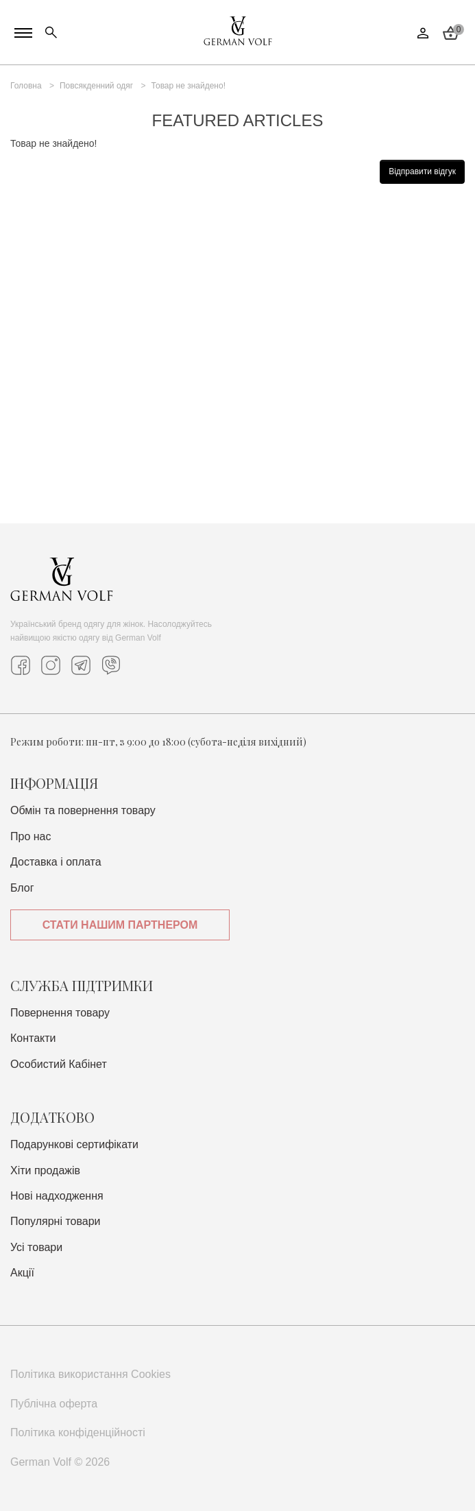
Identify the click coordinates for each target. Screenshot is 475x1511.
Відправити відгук (422, 171)
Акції (22, 1272)
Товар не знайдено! (188, 86)
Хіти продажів (45, 1170)
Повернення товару (60, 1013)
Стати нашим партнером (120, 925)
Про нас (30, 836)
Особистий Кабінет (58, 1064)
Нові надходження (56, 1196)
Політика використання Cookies (90, 1374)
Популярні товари (55, 1221)
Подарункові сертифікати (74, 1144)
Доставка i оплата (55, 862)
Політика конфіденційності (77, 1432)
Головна (26, 86)
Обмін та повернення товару (83, 810)
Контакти (33, 1038)
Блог (22, 888)
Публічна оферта (53, 1403)
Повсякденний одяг (96, 86)
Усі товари (36, 1247)
